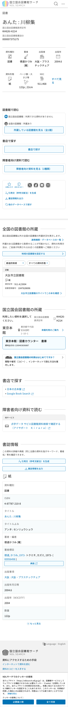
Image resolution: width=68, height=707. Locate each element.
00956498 (9, 559)
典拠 (34, 563)
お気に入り (9, 185)
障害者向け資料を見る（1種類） (34, 169)
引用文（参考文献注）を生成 (20, 192)
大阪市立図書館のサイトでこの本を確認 (42, 293)
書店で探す (34, 149)
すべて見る (56, 80)
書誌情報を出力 (14, 198)
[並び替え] (15, 263)
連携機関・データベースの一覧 (48, 240)
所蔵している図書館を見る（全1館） (34, 130)
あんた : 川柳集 (12, 516)
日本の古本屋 (16, 389)
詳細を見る (12, 693)
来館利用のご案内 (53, 330)
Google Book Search (20, 393)
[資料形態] (38, 263)
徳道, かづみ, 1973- (14, 555)
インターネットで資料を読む (16, 664)
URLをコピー (19, 185)
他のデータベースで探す (18, 204)
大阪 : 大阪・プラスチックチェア (22, 577)
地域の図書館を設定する (43, 254)
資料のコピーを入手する (14, 668)
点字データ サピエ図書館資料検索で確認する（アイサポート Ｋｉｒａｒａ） (35, 426)
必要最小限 (18, 701)
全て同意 (51, 701)
